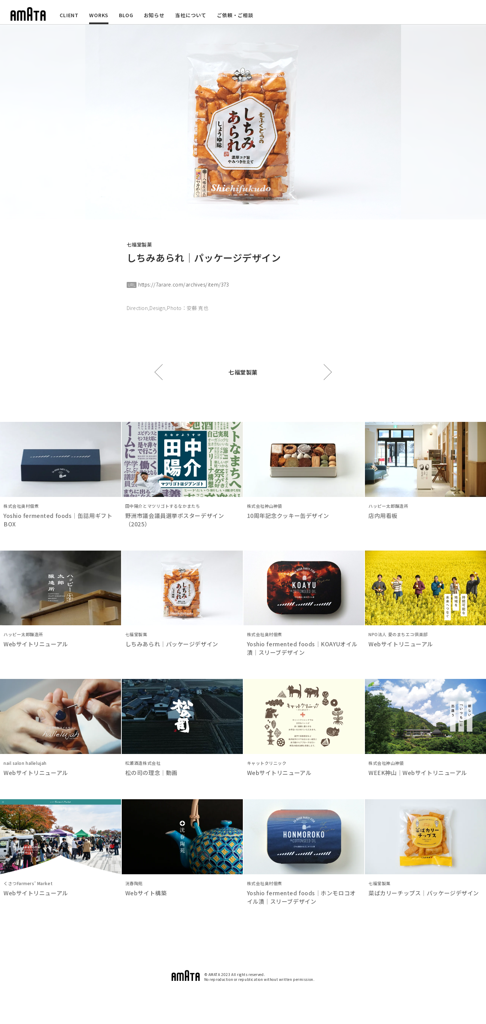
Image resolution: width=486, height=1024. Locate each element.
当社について (190, 15)
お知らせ (154, 15)
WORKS (98, 15)
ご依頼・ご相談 (235, 15)
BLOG (126, 15)
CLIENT (69, 15)
